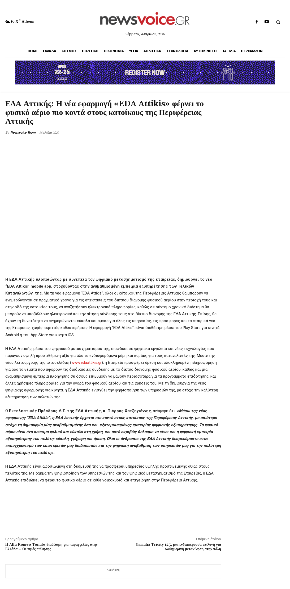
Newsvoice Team (23, 132)
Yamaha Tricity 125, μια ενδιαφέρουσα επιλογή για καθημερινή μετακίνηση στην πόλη (178, 547)
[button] (278, 22)
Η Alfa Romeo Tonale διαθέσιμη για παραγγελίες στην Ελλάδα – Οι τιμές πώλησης (51, 547)
